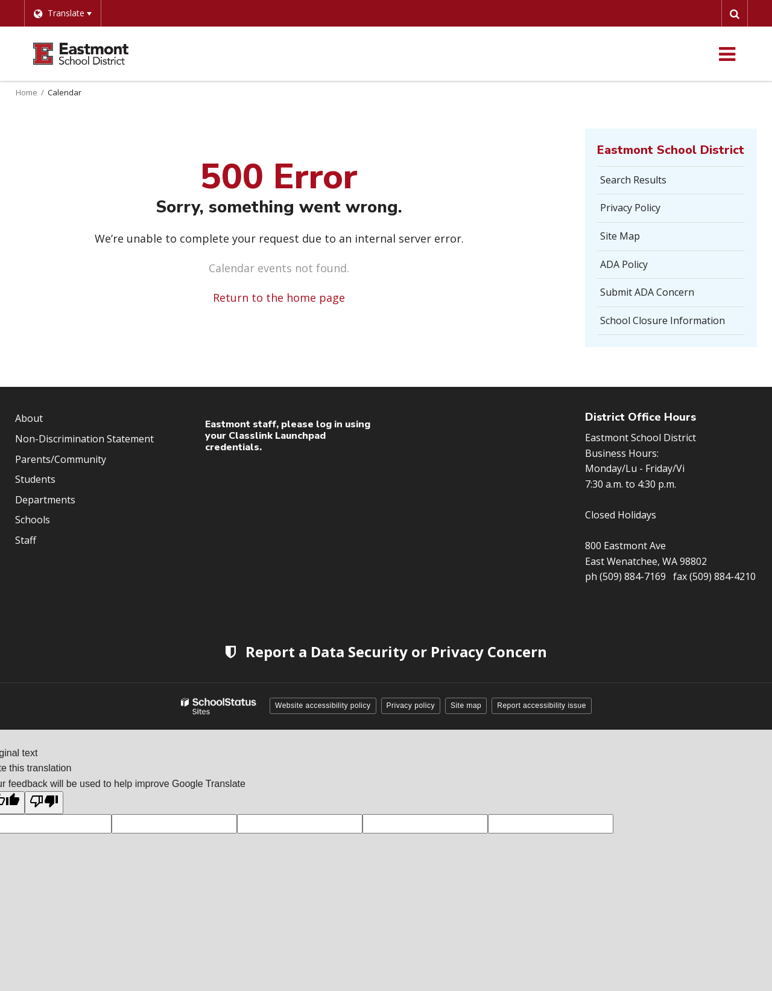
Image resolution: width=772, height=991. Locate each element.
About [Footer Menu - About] (29, 418)
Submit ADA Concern (647, 292)
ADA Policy (624, 264)
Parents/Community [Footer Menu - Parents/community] (60, 459)
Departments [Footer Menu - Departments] (45, 499)
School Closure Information (662, 320)
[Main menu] (727, 54)
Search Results (633, 179)
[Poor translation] (44, 802)
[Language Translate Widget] (62, 13)
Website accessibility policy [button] (323, 705)
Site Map (620, 236)
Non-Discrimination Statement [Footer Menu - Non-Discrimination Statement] (84, 438)
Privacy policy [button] (411, 705)
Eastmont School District (670, 150)
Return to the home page (279, 297)
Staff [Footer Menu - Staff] (25, 540)
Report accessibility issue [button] (541, 705)
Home (26, 92)
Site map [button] (466, 705)
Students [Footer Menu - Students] (35, 479)
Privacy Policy (630, 207)
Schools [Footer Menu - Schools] (32, 519)
